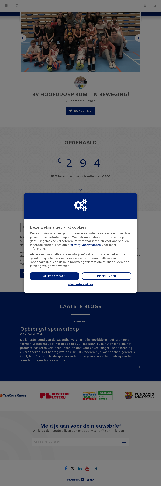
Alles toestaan (54, 276)
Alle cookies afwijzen (80, 284)
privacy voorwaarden (85, 245)
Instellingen (106, 276)
